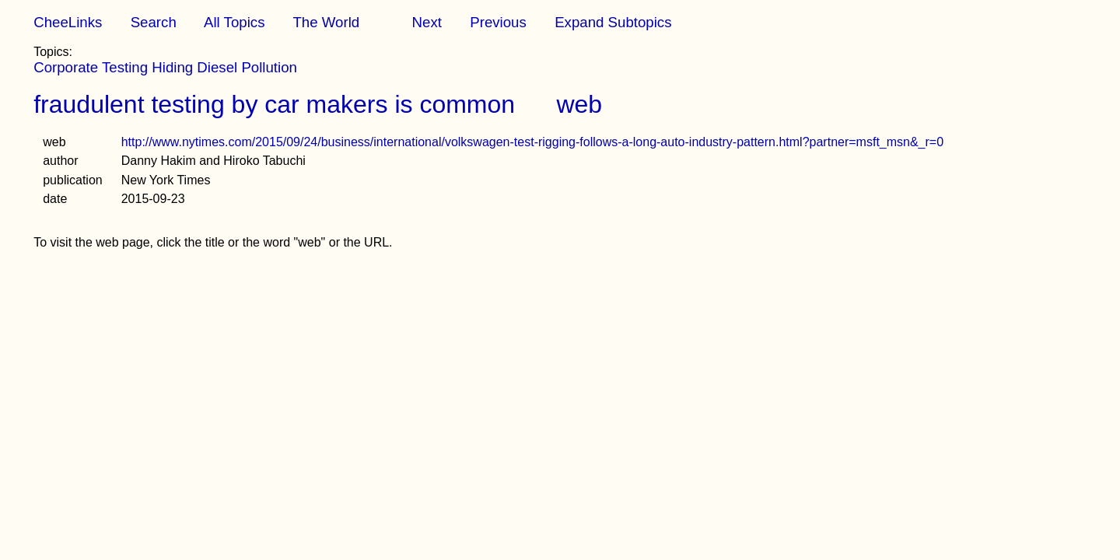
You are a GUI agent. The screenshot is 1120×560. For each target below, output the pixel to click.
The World (325, 22)
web (579, 104)
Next (427, 22)
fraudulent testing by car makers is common (274, 104)
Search (154, 22)
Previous (498, 22)
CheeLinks (67, 22)
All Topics (234, 22)
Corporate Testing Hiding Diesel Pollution (165, 67)
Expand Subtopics (613, 22)
